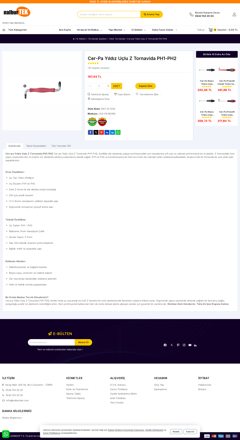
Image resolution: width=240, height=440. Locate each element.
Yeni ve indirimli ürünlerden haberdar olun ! (60, 349)
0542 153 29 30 (14, 390)
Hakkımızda (204, 384)
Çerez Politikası (119, 389)
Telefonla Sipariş (98, 94)
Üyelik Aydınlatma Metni (123, 393)
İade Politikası (118, 398)
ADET (116, 86)
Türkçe (201, 29)
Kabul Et (190, 432)
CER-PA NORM (107, 113)
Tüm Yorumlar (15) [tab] (61, 145)
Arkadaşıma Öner (99, 98)
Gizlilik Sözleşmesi (154, 430)
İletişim (202, 389)
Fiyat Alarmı (122, 94)
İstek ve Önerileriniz (77, 389)
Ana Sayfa (65, 29)
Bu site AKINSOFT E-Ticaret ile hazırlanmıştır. (26, 435)
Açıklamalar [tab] (14, 145)
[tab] (14, 146)
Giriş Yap (159, 384)
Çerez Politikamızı (51, 433)
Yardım (70, 384)
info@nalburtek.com (17, 400)
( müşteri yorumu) (98, 67)
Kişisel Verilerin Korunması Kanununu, (126, 430)
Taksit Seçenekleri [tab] (36, 145)
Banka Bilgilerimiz (12, 417)
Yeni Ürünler (117, 402)
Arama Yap (153, 14)
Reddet (176, 432)
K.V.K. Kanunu (118, 384)
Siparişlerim (160, 389)
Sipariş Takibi (73, 393)
